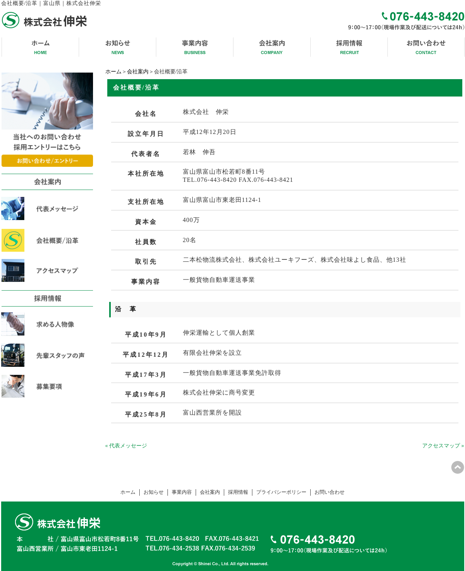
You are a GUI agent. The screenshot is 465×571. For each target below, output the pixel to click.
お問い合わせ (330, 492)
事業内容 (182, 492)
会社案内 (138, 72)
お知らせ (154, 492)
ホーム (113, 72)
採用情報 (238, 492)
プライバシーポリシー (281, 492)
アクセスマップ (441, 446)
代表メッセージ (128, 446)
